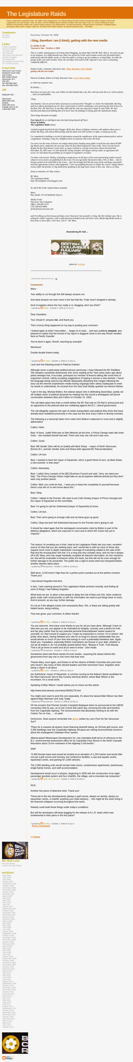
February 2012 (8, 1019)
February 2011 (8, 994)
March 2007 (7, 896)
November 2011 (9, 1012)
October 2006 (8, 886)
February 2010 (8, 969)
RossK (45, 308)
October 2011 (8, 1010)
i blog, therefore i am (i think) (79, 69)
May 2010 (6, 975)
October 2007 (8, 911)
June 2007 (6, 902)
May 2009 (6, 950)
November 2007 (9, 913)
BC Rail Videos (8, 864)
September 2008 (9, 934)
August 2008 (7, 931)
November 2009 (9, 963)
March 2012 (7, 1021)
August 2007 (7, 906)
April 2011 (6, 998)
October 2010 (8, 985)
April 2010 (6, 973)
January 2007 (8, 892)
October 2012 (8, 1027)
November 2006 (9, 888)
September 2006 (9, 884)
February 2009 (8, 944)
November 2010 (9, 988)
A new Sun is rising (81, 78)
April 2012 (6, 1023)
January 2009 (8, 942)
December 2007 (9, 915)
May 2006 (6, 875)
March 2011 (7, 996)
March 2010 (7, 971)
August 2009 (7, 956)
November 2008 (9, 938)
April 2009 (6, 948)
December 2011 (9, 1015)
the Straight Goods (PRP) (13, 61)
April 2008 (6, 923)
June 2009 (6, 952)
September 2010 (9, 983)
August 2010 (7, 981)
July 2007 (6, 904)
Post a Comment (41, 826)
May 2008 (6, 925)
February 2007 (8, 894)
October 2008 (8, 936)
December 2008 (9, 940)
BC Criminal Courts (10, 63)
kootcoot (6, 37)
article (75, 719)
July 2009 (6, 954)
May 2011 (6, 1000)
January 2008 (8, 917)
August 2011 (7, 1006)
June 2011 (6, 1002)
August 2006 (7, 882)
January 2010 (8, 967)
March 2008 (7, 921)
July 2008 (6, 929)
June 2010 (6, 977)
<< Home (35, 837)
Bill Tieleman (7, 53)
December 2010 (9, 990)
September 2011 (9, 1008)
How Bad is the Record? (12, 55)
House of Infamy (9, 49)
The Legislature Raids (36, 13)
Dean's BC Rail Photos (11, 866)
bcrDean (81, 264)
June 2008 (6, 927)
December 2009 (9, 965)
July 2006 (6, 879)
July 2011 (6, 1004)
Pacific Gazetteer (9, 47)
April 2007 (6, 898)
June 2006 (6, 877)
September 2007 (9, 909)
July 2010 (6, 979)
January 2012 (8, 1017)
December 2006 (9, 890)
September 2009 (9, 958)
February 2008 (8, 919)
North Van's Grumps (51, 779)
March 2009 (7, 946)
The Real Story (8, 59)
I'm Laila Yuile (8, 51)
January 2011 (8, 992)
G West (46, 671)
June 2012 (6, 1025)
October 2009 (8, 961)
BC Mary (46, 361)
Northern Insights (9, 57)
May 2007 (6, 900)
